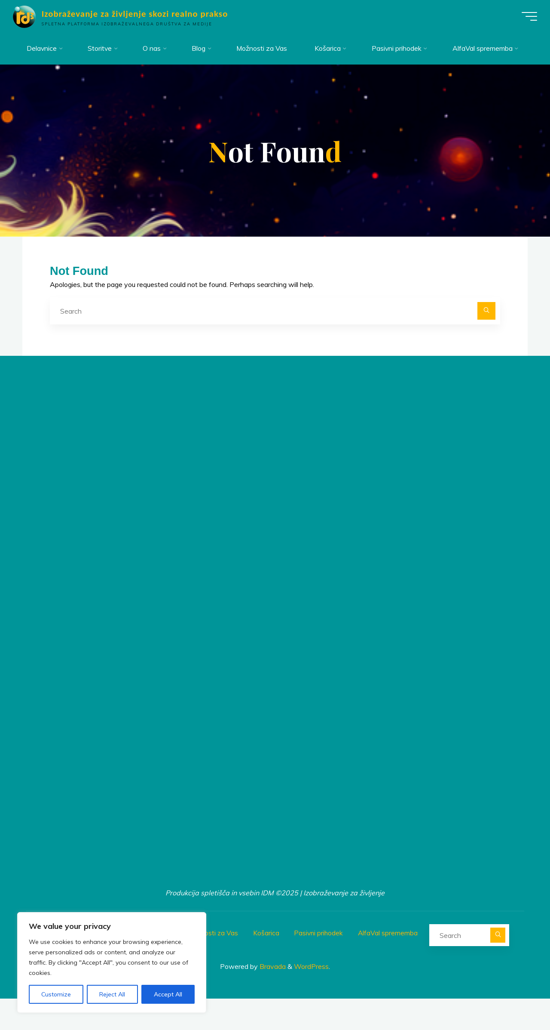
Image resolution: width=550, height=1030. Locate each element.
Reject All (112, 994)
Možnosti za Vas (213, 964)
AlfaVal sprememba (391, 964)
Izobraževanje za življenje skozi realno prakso (139, 13)
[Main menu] (525, 16)
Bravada (272, 997)
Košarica (267, 964)
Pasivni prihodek (320, 964)
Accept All (168, 994)
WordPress (311, 997)
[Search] (486, 344)
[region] (111, 962)
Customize (56, 994)
